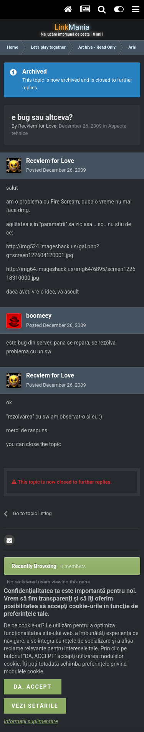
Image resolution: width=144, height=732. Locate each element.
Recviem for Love (37, 126)
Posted (56, 170)
